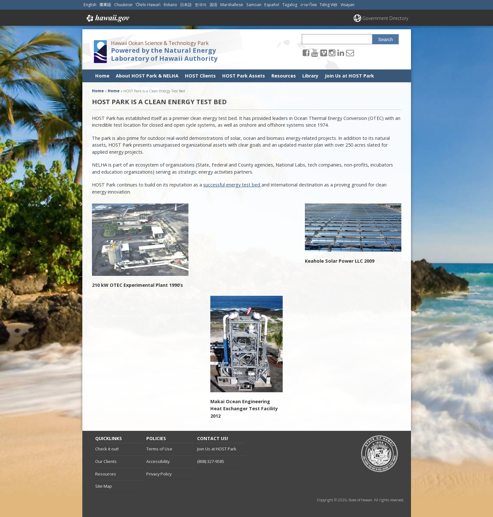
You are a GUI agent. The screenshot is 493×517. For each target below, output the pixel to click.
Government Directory (385, 18)
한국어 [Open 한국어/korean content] (200, 4)
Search (385, 39)
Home (102, 76)
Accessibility (157, 461)
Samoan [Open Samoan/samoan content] (253, 4)
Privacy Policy (158, 474)
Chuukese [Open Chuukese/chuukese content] (123, 4)
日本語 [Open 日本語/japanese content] (186, 4)
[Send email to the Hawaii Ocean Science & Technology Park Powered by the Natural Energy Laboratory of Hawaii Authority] (350, 52)
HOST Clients (200, 76)
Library (310, 76)
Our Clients (106, 461)
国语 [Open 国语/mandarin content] (213, 4)
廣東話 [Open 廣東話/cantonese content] (105, 4)
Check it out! (107, 449)
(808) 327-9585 (210, 461)
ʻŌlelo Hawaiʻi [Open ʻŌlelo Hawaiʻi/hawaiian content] (147, 4)
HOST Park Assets (243, 76)
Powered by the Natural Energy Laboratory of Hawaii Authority (164, 54)
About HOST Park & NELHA (147, 76)
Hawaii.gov (107, 18)
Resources (283, 76)
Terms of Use (159, 449)
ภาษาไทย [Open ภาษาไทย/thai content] (308, 4)
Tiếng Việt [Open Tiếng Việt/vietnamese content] (328, 4)
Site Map (103, 486)
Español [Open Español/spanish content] (271, 4)
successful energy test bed (232, 185)
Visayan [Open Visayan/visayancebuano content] (347, 4)
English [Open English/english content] (90, 4)
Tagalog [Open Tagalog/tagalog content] (289, 4)
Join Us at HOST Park (349, 76)
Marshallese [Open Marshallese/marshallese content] (231, 4)
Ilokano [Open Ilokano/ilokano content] (170, 4)
